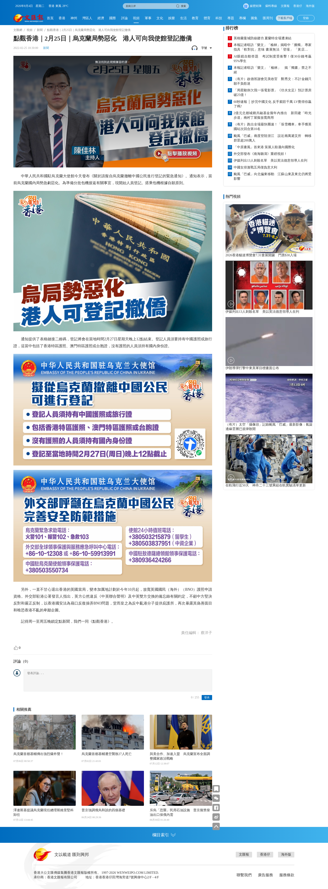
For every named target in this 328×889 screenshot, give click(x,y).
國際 (112, 18)
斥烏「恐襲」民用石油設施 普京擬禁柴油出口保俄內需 (180, 812)
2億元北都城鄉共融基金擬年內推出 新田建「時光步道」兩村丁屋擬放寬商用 (272, 115)
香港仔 (297, 6)
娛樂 (171, 18)
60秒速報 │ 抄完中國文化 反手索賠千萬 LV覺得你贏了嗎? (272, 104)
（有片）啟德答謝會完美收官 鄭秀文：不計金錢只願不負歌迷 (272, 81)
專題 (230, 18)
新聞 (40, 30)
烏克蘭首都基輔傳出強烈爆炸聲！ (38, 754)
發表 (207, 697)
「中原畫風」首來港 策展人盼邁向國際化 (264, 147)
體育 (207, 18)
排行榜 (232, 28)
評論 (124, 18)
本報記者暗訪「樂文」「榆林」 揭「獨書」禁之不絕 (272, 70)
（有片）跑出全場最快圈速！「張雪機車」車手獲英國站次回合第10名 (272, 126)
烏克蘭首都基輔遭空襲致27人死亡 (107, 754)
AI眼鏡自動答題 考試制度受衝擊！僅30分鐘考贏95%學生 (272, 59)
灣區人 (87, 18)
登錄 (306, 18)
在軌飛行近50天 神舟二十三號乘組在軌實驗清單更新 (266, 485)
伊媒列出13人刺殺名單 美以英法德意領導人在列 (270, 160)
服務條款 (286, 875)
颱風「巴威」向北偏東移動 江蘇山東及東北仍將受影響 (272, 176)
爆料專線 (271, 6)
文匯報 (285, 6)
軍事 (148, 18)
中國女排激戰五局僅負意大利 (255, 167)
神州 (73, 18)
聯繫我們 (244, 875)
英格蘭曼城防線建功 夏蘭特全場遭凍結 (262, 38)
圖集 (254, 18)
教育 (195, 18)
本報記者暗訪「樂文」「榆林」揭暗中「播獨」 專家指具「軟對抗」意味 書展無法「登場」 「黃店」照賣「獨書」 (272, 47)
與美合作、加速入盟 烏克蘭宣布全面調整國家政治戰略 (180, 756)
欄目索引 (164, 835)
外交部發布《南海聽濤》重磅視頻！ (260, 154)
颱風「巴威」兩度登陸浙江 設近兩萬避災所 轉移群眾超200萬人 (272, 138)
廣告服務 (265, 875)
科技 (218, 18)
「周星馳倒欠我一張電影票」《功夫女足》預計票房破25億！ (272, 92)
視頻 (136, 18)
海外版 (310, 6)
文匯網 (17, 30)
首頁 (50, 18)
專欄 (242, 18)
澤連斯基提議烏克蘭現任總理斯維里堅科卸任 (43, 812)
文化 (159, 18)
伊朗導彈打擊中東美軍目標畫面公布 (252, 368)
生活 (183, 18)
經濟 (100, 18)
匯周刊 (268, 18)
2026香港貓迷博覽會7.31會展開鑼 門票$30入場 (261, 255)
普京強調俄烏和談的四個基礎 (103, 810)
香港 (62, 18)
